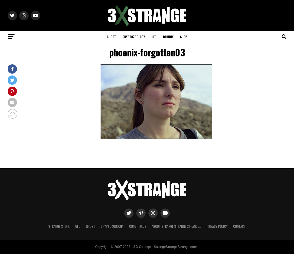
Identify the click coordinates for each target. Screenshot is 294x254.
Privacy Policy (217, 226)
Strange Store (59, 226)
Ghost (111, 36)
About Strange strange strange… (176, 226)
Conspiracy (137, 226)
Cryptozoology (133, 36)
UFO (154, 36)
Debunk (168, 36)
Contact (239, 226)
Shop (183, 36)
